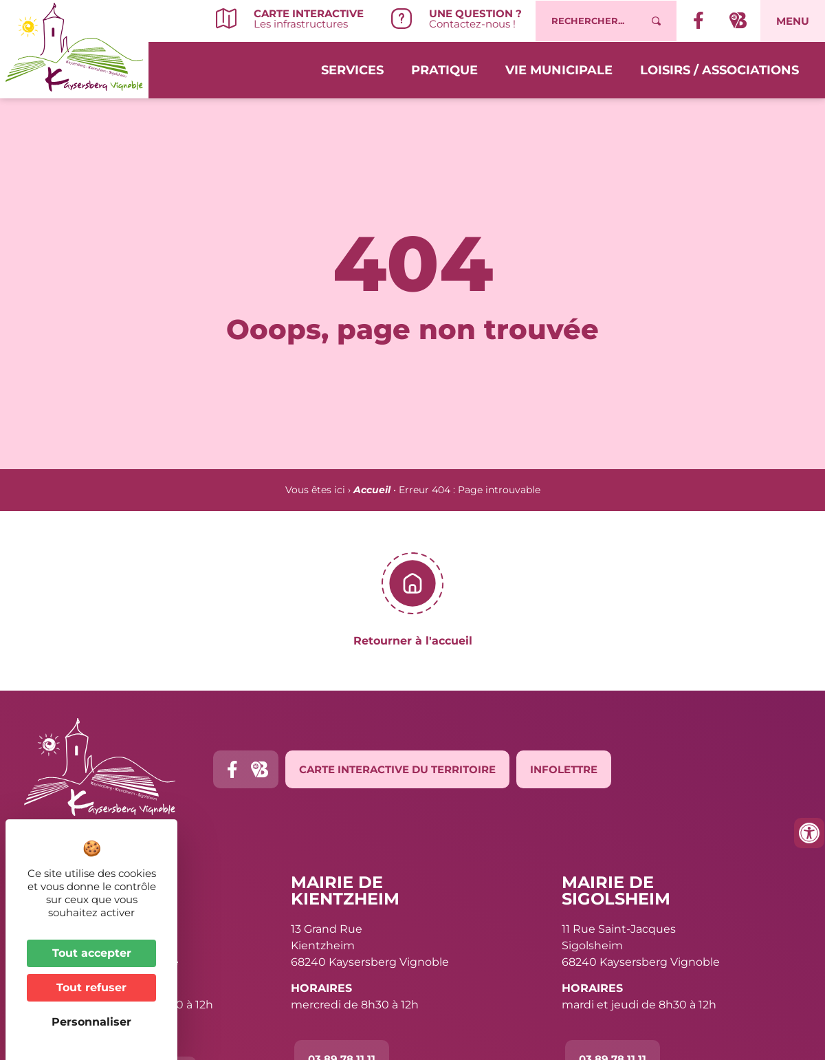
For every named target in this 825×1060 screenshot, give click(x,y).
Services (352, 70)
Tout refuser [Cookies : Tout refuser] (91, 987)
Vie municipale (559, 70)
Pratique (444, 70)
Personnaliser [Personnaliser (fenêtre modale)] (91, 1021)
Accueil (371, 489)
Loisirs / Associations (719, 70)
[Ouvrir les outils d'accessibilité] (809, 833)
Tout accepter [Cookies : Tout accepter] (91, 953)
